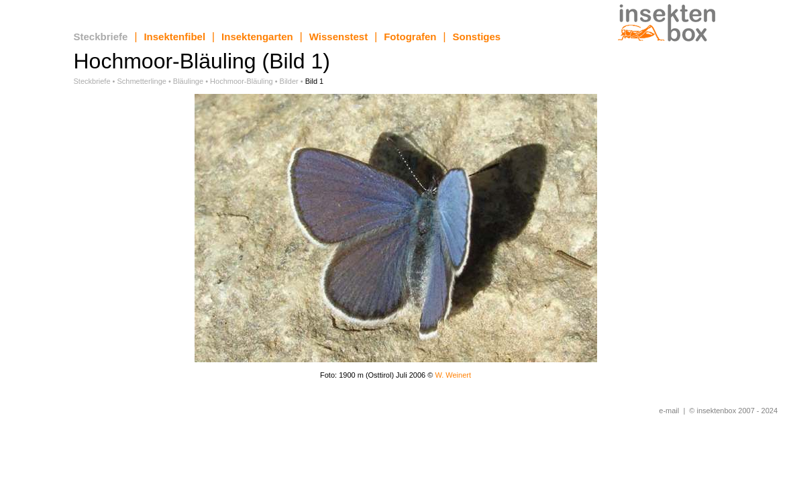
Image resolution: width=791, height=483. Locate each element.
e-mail (669, 411)
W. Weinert (453, 375)
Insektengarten (257, 36)
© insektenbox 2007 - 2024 (733, 411)
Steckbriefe (101, 36)
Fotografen (410, 36)
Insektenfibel (174, 36)
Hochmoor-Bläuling (241, 81)
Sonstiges (477, 36)
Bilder (289, 81)
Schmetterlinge (141, 81)
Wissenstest (338, 36)
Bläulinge (188, 81)
